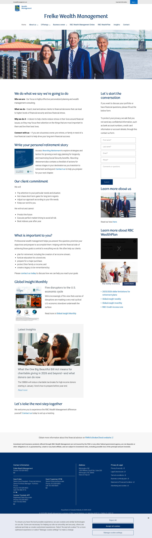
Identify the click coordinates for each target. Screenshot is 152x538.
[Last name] (118, 147)
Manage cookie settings (113, 533)
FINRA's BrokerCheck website (98, 437)
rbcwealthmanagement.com (20, 2)
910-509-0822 (23, 488)
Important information (121, 2)
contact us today (28, 273)
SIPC (109, 513)
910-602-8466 (21, 502)
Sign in (134, 2)
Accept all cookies (113, 526)
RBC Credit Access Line (112, 307)
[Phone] (118, 160)
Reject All (113, 520)
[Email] (118, 153)
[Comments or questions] (118, 171)
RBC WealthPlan (104, 24)
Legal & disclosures (117, 472)
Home (23, 24)
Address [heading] (82, 465)
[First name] (118, 140)
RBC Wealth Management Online (82, 24)
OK (119, 255)
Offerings (45, 24)
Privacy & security (117, 468)
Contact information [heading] (21, 465)
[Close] (148, 518)
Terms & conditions (117, 475)
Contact (126, 24)
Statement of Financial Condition (122, 482)
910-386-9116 (21, 490)
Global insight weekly (111, 299)
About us (33, 24)
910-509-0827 (23, 500)
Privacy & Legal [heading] (117, 465)
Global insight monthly (112, 303)
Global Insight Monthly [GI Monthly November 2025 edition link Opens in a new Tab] (66, 313)
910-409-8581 (53, 486)
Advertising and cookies (119, 486)
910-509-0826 (56, 484)
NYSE (95, 513)
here (115, 222)
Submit (107, 182)
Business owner (60, 24)
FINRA (103, 513)
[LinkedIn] (17, 492)
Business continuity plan (119, 479)
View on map (83, 475)
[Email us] (14, 473)
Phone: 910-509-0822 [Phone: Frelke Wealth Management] (20, 470)
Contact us (60, 169)
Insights (117, 24)
